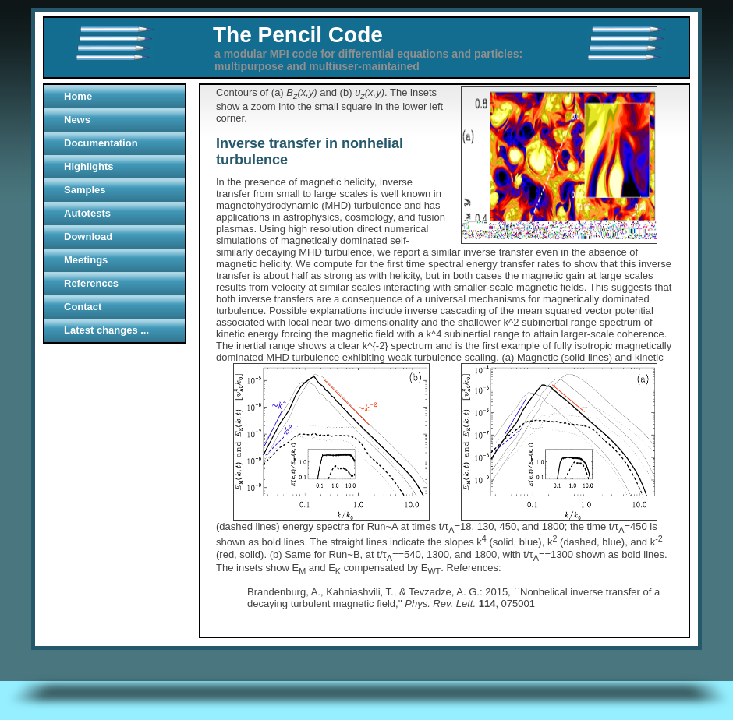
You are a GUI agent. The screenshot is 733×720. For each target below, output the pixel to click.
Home (78, 96)
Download (88, 236)
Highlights (89, 166)
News (77, 119)
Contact (82, 306)
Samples (84, 190)
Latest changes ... (106, 330)
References (91, 283)
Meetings (86, 260)
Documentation (101, 143)
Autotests (87, 213)
